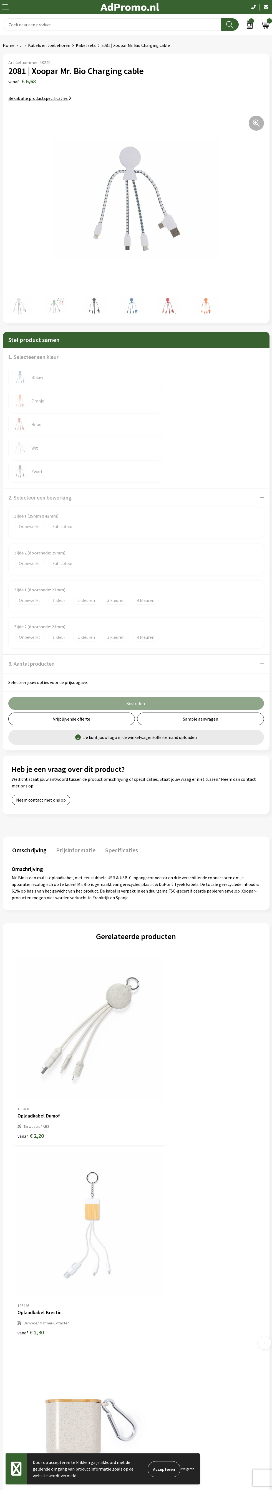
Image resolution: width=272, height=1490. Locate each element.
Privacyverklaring (155, 1380)
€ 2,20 (30, 1055)
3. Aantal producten (31, 616)
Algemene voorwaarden (161, 1363)
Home (8, 45)
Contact (10, 1363)
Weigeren (187, 1469)
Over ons (147, 1277)
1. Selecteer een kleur (33, 356)
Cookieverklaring (155, 1371)
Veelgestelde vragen (158, 1294)
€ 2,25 (155, 1221)
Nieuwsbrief (150, 1286)
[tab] (29, 803)
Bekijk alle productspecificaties (39, 98)
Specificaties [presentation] (118, 802)
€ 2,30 (155, 1055)
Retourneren (15, 1388)
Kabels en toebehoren (49, 45)
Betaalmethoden (19, 1380)
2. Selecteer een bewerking (40, 450)
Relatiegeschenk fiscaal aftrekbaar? (172, 1303)
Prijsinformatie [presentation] (74, 802)
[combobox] (112, 24)
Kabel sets (86, 45)
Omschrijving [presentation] (29, 802)
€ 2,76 (30, 1221)
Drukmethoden (153, 1311)
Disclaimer (149, 1388)
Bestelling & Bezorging (25, 1371)
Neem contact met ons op (41, 753)
